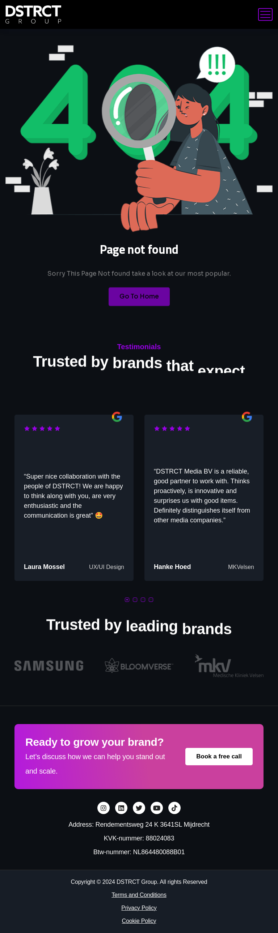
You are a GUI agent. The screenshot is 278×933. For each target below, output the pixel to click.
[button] (127, 600)
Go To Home (139, 305)
